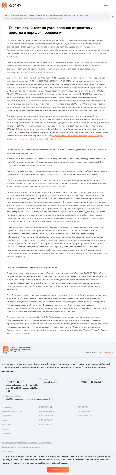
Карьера (5, 429)
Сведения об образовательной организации (21, 447)
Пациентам (45, 424)
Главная (6, 15)
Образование (7, 416)
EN (91, 353)
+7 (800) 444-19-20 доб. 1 (90, 382)
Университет (7, 407)
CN (95, 353)
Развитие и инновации (19, 15)
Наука (4, 420)
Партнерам (82, 407)
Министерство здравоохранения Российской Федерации (27, 442)
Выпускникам (84, 416)
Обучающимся (46, 411)
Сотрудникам (46, 416)
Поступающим (46, 407)
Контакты (6, 433)
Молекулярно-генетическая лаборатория (72, 15)
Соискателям (83, 411)
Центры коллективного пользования (42, 15)
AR (99, 353)
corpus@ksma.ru (49, 382)
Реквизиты (7, 371)
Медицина (6, 424)
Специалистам (46, 420)
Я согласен (58, 470)
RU (87, 353)
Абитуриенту (7, 451)
